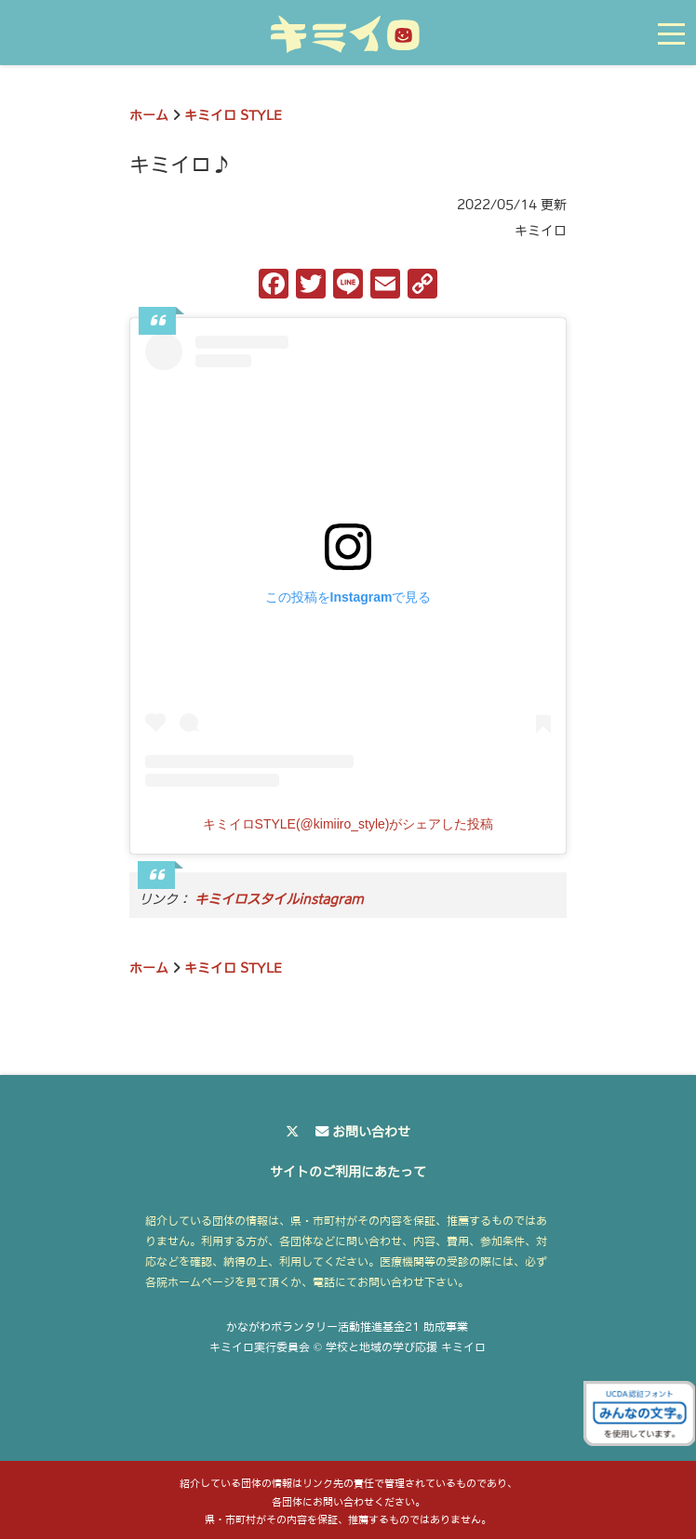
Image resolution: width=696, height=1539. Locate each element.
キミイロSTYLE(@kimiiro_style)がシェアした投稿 (348, 823)
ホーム (148, 115)
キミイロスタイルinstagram (279, 899)
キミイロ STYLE (233, 115)
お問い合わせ (371, 1131)
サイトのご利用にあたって (348, 1171)
